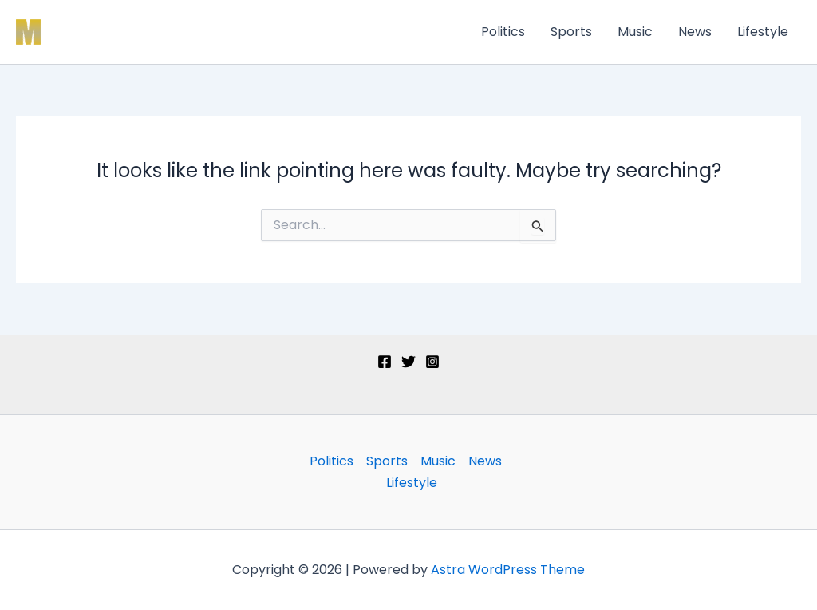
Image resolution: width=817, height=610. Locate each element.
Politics (503, 31)
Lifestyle (762, 31)
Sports (571, 31)
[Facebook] (384, 362)
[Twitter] (408, 362)
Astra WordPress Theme (508, 569)
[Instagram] (432, 362)
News (695, 31)
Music (635, 31)
